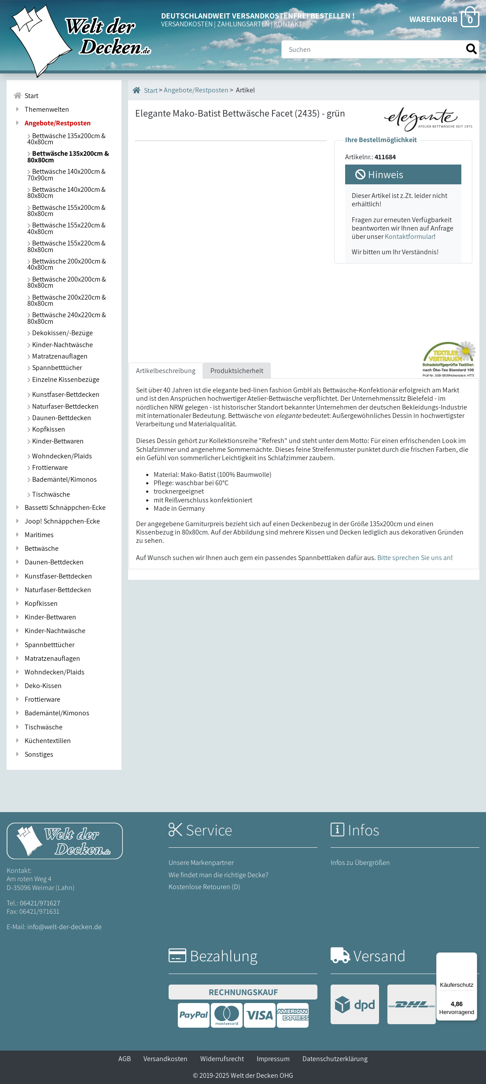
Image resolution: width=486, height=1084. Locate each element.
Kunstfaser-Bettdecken (63, 394)
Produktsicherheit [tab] (236, 370)
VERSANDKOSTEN (187, 24)
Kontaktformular (409, 236)
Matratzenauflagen (57, 356)
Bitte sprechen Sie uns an (414, 557)
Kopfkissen (46, 429)
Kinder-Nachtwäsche (60, 344)
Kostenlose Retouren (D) (204, 886)
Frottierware (47, 467)
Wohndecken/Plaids (59, 456)
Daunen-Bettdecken (59, 417)
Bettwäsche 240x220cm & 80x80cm (66, 318)
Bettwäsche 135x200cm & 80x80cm (68, 156)
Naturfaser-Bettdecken (63, 406)
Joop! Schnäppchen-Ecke (56, 521)
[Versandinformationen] (383, 1005)
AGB (124, 1058)
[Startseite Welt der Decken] (65, 840)
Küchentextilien (42, 740)
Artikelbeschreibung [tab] (165, 370)
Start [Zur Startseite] (25, 95)
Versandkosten (166, 1058)
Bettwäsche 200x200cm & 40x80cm (66, 264)
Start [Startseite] (145, 90)
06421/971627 (40, 903)
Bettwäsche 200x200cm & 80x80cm (66, 282)
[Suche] (380, 49)
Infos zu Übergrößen (360, 862)
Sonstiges (33, 754)
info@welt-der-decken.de (64, 926)
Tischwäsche (48, 494)
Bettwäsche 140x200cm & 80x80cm (66, 192)
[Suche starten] (471, 49)
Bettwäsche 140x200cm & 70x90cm (66, 174)
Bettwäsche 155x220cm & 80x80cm (66, 246)
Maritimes (33, 534)
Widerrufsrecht (222, 1058)
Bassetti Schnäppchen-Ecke (59, 507)
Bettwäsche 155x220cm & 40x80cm (66, 228)
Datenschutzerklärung (335, 1058)
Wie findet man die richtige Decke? (219, 874)
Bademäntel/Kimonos (62, 479)
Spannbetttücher (54, 367)
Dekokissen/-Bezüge (60, 332)
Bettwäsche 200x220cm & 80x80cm (66, 300)
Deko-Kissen (37, 685)
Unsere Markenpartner (201, 862)
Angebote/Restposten (196, 90)
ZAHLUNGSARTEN (243, 24)
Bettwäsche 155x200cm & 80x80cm (66, 210)
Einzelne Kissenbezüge (63, 379)
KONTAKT (288, 24)
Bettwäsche (36, 548)
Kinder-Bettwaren (55, 441)
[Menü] (472, 957)
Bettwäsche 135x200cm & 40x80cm (66, 138)
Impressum (273, 1058)
